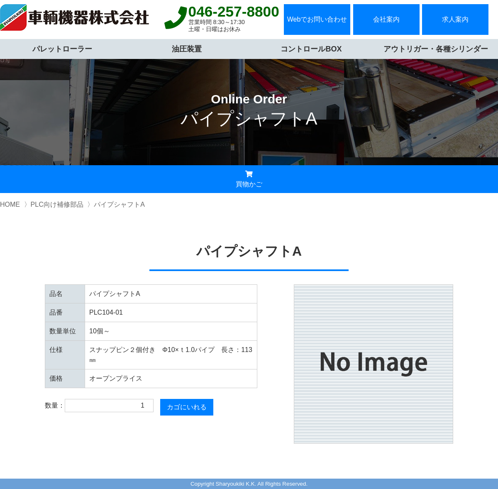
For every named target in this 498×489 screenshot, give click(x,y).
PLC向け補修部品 (57, 204)
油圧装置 (187, 49)
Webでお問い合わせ (317, 19)
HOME (10, 204)
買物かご (249, 179)
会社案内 (386, 19)
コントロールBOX (311, 49)
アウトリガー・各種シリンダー (435, 49)
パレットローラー (62, 49)
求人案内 (455, 19)
